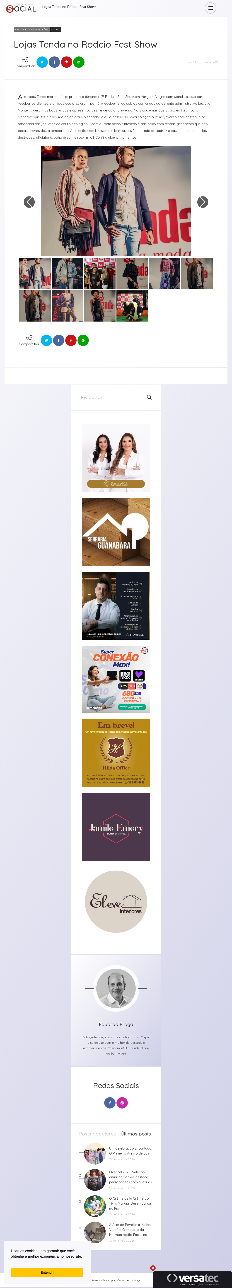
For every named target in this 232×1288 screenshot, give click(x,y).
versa (188, 62)
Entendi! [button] (47, 1272)
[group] (116, 458)
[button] (11, 1262)
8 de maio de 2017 (206, 62)
